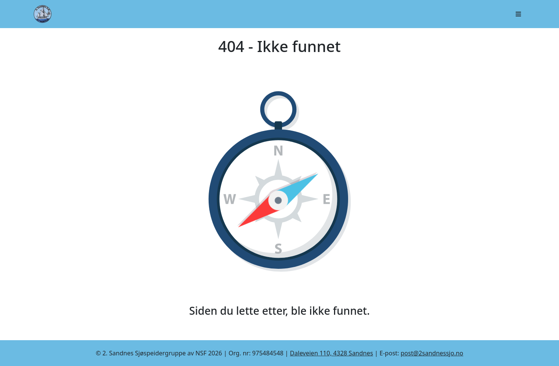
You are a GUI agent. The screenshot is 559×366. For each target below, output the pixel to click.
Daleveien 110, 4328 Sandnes (331, 353)
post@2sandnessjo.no (432, 353)
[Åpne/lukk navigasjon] (518, 14)
